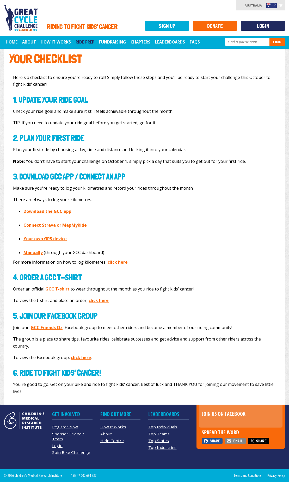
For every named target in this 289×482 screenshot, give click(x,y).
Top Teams (159, 433)
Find (277, 41)
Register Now (65, 426)
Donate (215, 26)
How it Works (56, 42)
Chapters (140, 42)
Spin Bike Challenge (71, 452)
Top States (158, 440)
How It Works (113, 426)
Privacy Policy (276, 475)
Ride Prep (85, 42)
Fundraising (112, 42)
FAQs (195, 42)
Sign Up (167, 26)
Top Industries (162, 447)
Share (215, 440)
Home (11, 42)
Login (263, 26)
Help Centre (112, 440)
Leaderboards (170, 42)
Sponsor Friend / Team (68, 436)
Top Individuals (162, 426)
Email (238, 440)
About (29, 42)
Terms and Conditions (247, 475)
